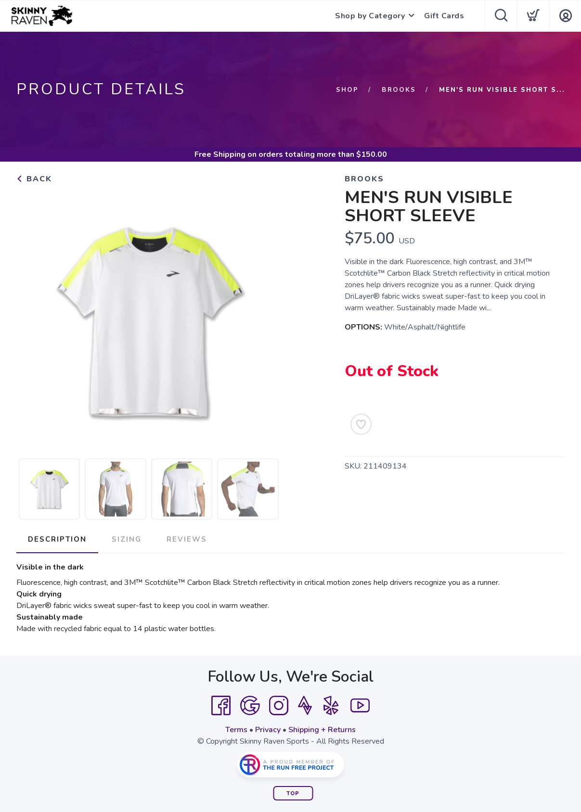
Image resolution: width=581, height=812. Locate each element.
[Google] (249, 705)
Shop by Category (370, 16)
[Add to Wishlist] (361, 424)
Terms (236, 729)
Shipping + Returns (322, 729)
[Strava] (305, 705)
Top (292, 793)
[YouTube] (360, 705)
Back (34, 179)
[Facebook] (221, 705)
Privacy (268, 729)
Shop (347, 90)
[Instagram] (278, 705)
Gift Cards (444, 16)
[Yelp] (331, 705)
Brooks (399, 90)
